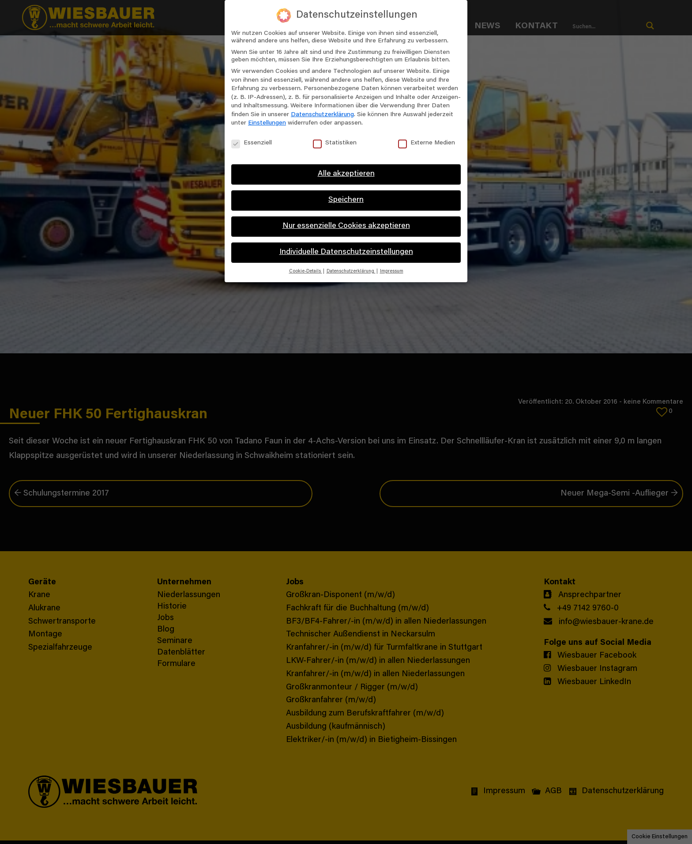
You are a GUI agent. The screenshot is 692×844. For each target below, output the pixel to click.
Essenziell (251, 143)
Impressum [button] (391, 271)
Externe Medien (426, 143)
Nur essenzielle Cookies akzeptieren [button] (346, 226)
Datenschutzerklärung (322, 115)
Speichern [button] (346, 200)
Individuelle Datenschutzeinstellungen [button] (346, 252)
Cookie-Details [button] (305, 271)
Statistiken (335, 143)
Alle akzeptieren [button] (346, 174)
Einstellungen (267, 123)
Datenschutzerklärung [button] (351, 271)
